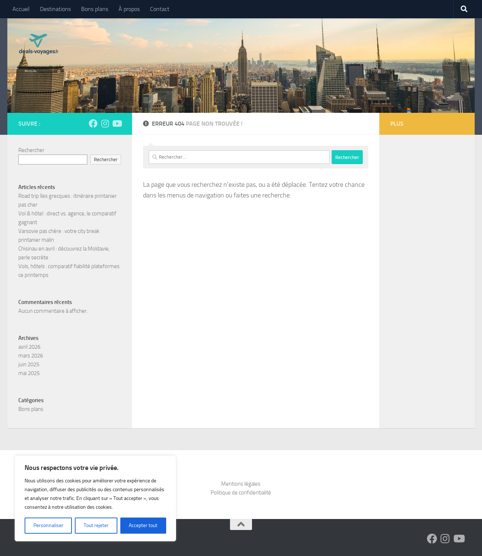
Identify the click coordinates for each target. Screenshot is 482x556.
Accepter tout (143, 525)
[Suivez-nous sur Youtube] (116, 123)
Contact (159, 8)
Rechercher (31, 150)
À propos (129, 8)
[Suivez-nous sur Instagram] (105, 123)
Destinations (55, 8)
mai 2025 (29, 373)
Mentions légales (240, 484)
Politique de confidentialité (241, 492)
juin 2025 (28, 364)
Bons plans (94, 8)
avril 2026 (29, 347)
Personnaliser (48, 525)
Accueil (21, 8)
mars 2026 (30, 355)
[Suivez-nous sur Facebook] (93, 123)
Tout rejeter (96, 525)
